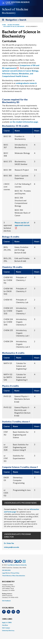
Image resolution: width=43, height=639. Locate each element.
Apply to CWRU (7, 622)
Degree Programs (13, 24)
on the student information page (24, 122)
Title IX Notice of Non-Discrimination (13, 575)
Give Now (5, 625)
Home (4, 24)
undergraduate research (26, 83)
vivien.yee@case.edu (11, 547)
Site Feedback (6, 601)
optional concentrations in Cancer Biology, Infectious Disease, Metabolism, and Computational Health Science (20, 73)
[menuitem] (21, 622)
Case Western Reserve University (17, 565)
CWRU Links (7, 619)
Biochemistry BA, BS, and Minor (14, 26)
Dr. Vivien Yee (9, 543)
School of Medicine (15, 9)
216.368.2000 (6, 570)
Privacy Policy (15, 573)
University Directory (8, 630)
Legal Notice (6, 573)
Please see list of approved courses (22, 224)
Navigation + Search (13, 20)
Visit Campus (6, 628)
